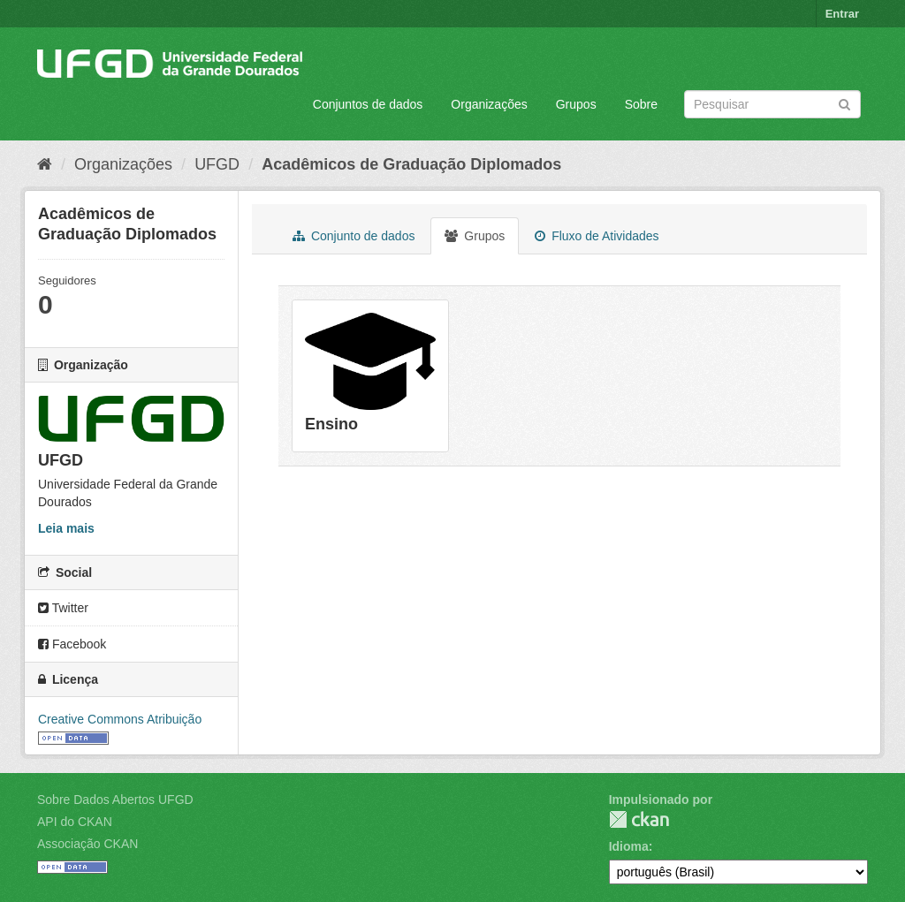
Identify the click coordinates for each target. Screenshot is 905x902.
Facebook (72, 644)
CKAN (639, 819)
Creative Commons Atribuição (120, 719)
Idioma (629, 846)
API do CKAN (74, 822)
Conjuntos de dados (368, 104)
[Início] (44, 164)
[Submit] (844, 102)
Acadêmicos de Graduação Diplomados (411, 164)
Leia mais (66, 528)
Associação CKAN (87, 844)
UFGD (217, 164)
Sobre (641, 104)
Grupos (576, 104)
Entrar (842, 13)
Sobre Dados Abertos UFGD (115, 799)
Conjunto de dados (353, 236)
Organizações (489, 104)
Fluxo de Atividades (596, 236)
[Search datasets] (772, 104)
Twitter (63, 608)
